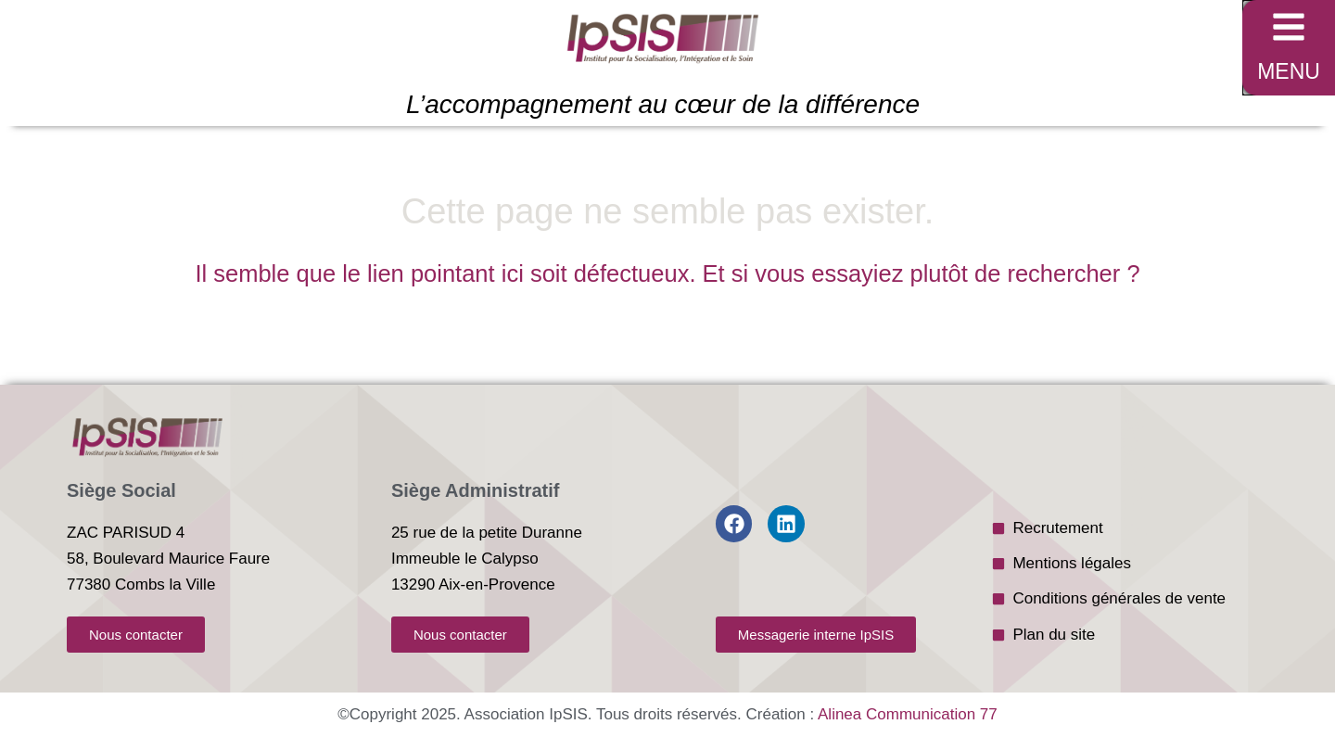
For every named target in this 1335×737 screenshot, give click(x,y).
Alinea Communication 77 (908, 714)
